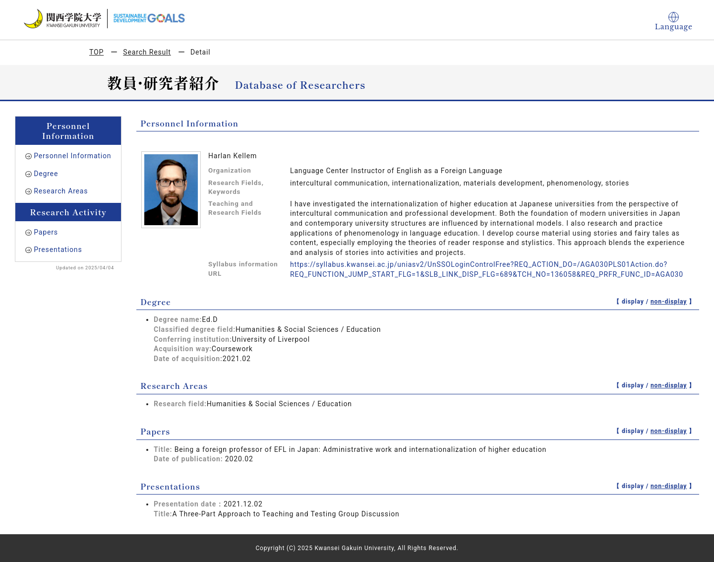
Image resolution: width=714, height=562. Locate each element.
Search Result (147, 52)
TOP (96, 52)
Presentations (58, 249)
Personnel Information (72, 156)
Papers (46, 232)
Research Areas (61, 191)
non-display (669, 301)
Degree (46, 174)
